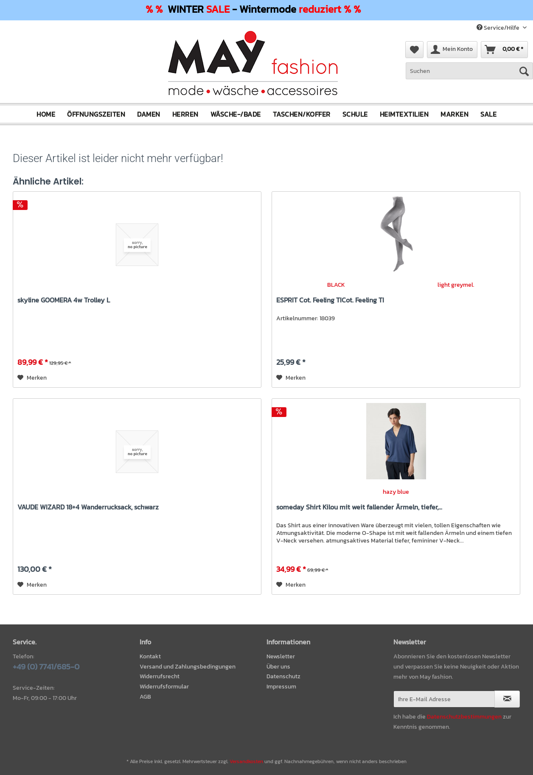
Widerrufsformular (164, 686)
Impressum (281, 686)
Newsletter (280, 656)
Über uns (278, 666)
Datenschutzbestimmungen (464, 716)
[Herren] (185, 114)
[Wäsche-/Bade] (236, 114)
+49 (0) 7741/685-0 (46, 666)
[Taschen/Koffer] (302, 114)
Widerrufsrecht (160, 676)
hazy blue (396, 491)
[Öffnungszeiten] (96, 114)
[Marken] (454, 114)
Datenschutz (283, 676)
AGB (145, 696)
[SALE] (488, 114)
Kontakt (150, 656)
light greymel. (456, 284)
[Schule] (355, 114)
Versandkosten (246, 761)
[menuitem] (469, 75)
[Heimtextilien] (404, 114)
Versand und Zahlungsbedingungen (188, 666)
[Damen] (148, 114)
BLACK (336, 284)
